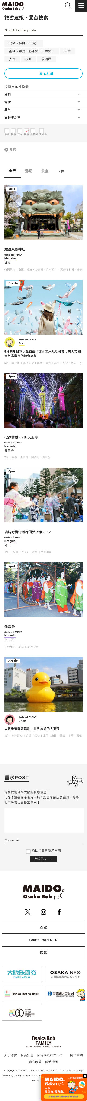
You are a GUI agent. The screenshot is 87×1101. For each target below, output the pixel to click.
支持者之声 (12, 117)
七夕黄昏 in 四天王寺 (21, 437)
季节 (7, 110)
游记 (28, 171)
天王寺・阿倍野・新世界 (35, 457)
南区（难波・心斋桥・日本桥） (32, 51)
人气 (12, 59)
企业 (43, 927)
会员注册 (27, 1055)
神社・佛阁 (76, 269)
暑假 (79, 735)
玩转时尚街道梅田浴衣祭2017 (27, 532)
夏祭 (13, 149)
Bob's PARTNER (43, 940)
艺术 (67, 51)
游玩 (28, 735)
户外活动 (17, 735)
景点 (45, 171)
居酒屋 (46, 59)
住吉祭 (9, 626)
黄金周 (16, 362)
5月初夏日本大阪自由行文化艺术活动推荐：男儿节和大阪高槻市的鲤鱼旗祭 (42, 354)
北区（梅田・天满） (23, 43)
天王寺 (9, 450)
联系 (43, 953)
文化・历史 (70, 362)
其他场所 (28, 362)
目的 (7, 94)
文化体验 (46, 552)
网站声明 (76, 1055)
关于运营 (10, 1055)
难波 (7, 262)
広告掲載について (50, 1055)
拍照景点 (10, 269)
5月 (6, 362)
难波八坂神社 (14, 249)
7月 (6, 457)
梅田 (7, 545)
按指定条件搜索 (16, 87)
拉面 (28, 59)
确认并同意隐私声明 (46, 850)
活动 (37, 735)
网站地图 (51, 1062)
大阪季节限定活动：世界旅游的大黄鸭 (32, 729)
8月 (6, 735)
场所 (7, 102)
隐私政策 (35, 1062)
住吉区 (9, 640)
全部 (12, 171)
